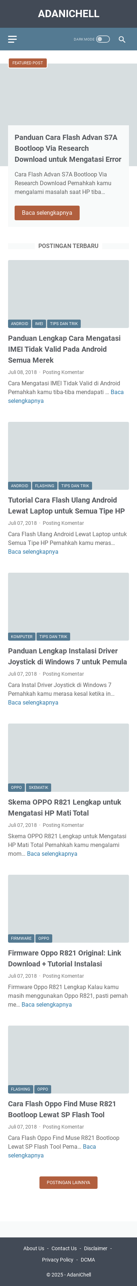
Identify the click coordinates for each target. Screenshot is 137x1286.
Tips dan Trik (64, 323)
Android (19, 323)
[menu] (17, 39)
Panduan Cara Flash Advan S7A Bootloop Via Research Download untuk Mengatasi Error (68, 148)
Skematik (38, 787)
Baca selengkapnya (51, 213)
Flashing (44, 486)
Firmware (21, 938)
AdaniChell (68, 14)
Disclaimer (95, 1248)
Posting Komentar (63, 372)
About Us (33, 1248)
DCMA (88, 1260)
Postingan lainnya (68, 1182)
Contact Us (64, 1248)
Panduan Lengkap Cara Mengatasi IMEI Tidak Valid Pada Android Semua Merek (64, 349)
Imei (39, 323)
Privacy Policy (57, 1260)
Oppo (16, 787)
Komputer (22, 636)
